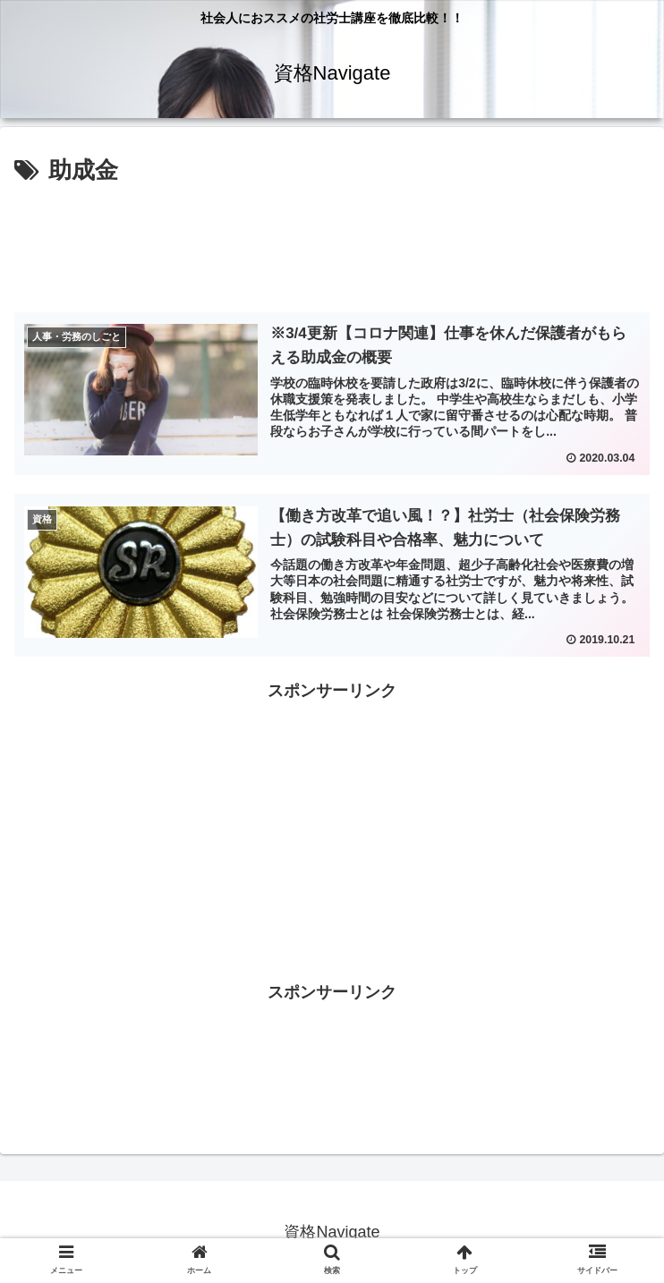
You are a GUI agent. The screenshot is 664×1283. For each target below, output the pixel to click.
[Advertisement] (332, 244)
